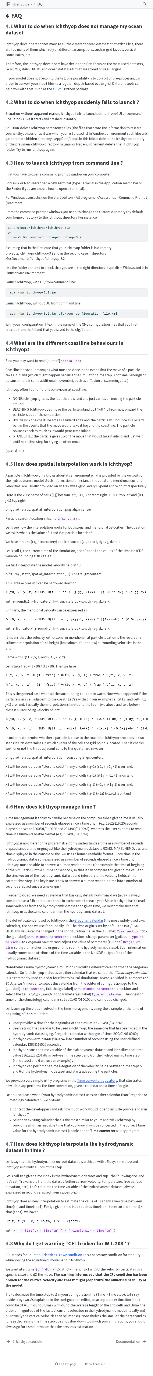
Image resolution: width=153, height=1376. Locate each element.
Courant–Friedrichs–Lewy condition (55, 1255)
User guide (21, 4)
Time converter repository (97, 1080)
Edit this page (65, 1364)
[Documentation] (131, 1342)
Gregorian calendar (88, 920)
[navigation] (91, 4)
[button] (8, 4)
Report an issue (93, 1364)
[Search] (141, 4)
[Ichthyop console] (24, 1342)
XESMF (58, 89)
